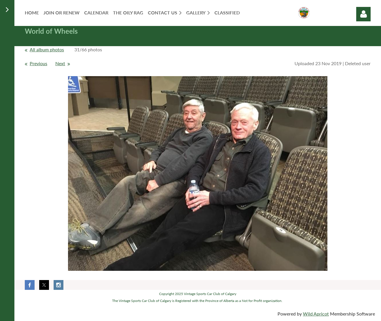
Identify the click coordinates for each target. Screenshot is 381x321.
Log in (363, 14)
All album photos (47, 49)
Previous (38, 63)
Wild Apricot (316, 313)
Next (60, 63)
